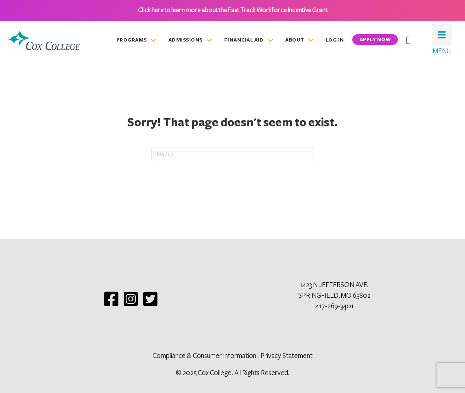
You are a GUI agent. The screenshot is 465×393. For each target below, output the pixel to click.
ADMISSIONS (185, 40)
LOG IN (335, 40)
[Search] (232, 154)
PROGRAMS (131, 40)
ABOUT (294, 40)
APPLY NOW (375, 39)
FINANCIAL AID (244, 40)
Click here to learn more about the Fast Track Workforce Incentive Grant (232, 10)
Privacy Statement (286, 356)
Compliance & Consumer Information (204, 356)
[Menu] (442, 35)
